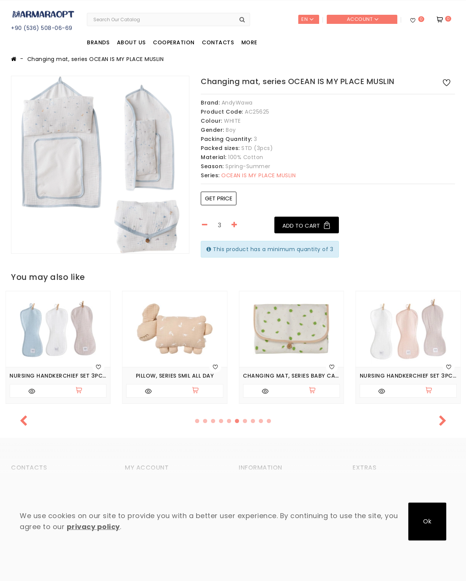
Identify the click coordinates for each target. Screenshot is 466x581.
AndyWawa (237, 102)
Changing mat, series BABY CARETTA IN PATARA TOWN (291, 376)
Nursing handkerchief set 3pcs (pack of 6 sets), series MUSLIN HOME (58, 376)
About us (131, 42)
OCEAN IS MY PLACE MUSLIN (248, 175)
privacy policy (93, 526)
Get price (218, 198)
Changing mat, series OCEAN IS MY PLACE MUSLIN (95, 59)
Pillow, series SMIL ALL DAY (175, 376)
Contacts (218, 42)
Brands (98, 42)
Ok (427, 521)
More (249, 42)
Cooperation (174, 42)
